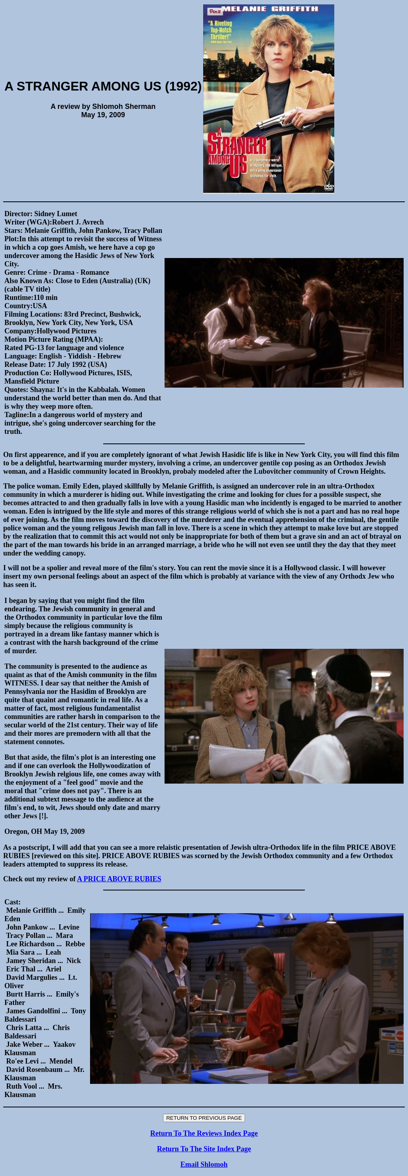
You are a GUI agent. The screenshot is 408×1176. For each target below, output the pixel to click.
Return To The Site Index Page (204, 1149)
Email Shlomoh (204, 1164)
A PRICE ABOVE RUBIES (119, 879)
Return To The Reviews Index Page (204, 1133)
